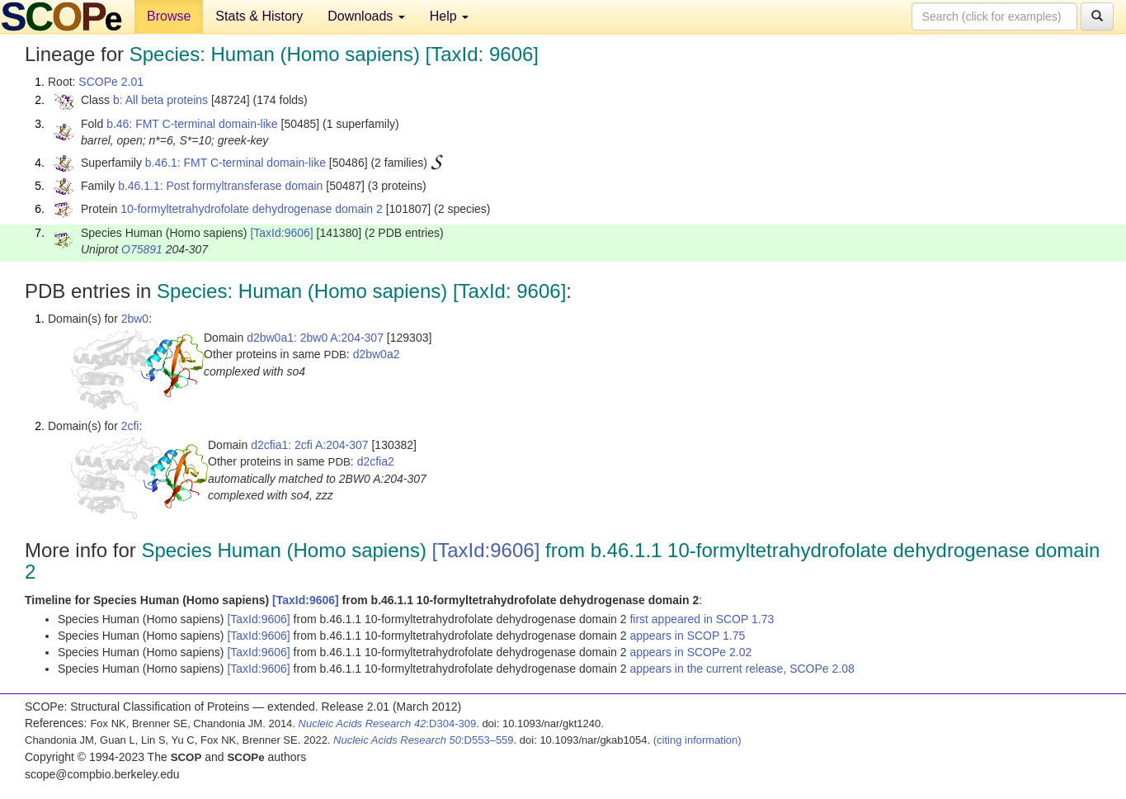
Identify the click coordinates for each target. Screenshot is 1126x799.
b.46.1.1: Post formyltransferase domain (220, 185)
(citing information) (697, 740)
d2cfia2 (375, 461)
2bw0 (134, 318)
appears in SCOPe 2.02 (690, 652)
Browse (169, 16)
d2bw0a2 (376, 354)
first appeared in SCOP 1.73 (701, 619)
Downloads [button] (366, 16)
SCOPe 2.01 (111, 81)
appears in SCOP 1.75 (687, 635)
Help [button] (449, 16)
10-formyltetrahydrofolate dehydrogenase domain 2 (251, 208)
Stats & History (259, 16)
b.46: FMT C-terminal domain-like (191, 123)
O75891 (142, 249)
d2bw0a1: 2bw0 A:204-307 (315, 337)
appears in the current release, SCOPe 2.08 (741, 668)
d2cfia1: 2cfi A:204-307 (309, 445)
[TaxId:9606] (281, 232)
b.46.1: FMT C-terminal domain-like (235, 162)
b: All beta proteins (160, 99)
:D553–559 (423, 740)
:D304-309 (388, 723)
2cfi (130, 426)
